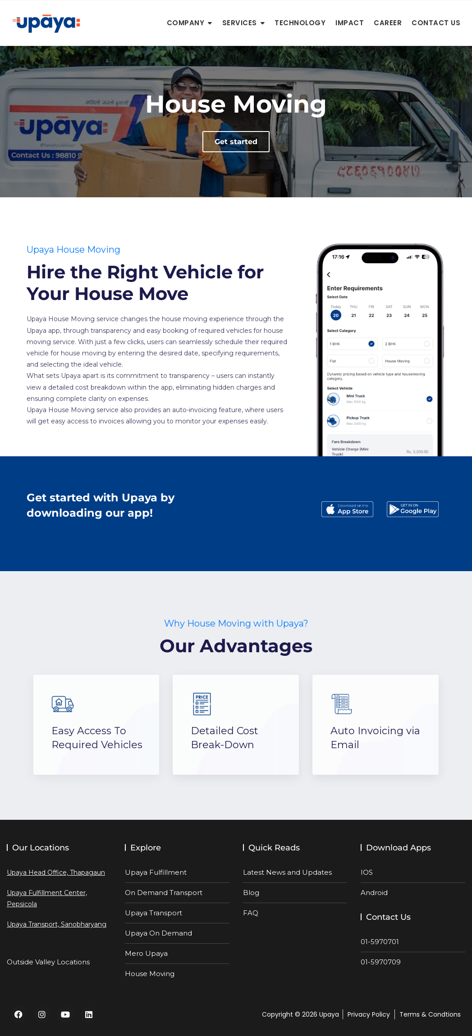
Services (239, 22)
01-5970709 (381, 962)
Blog (251, 892)
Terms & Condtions (430, 1014)
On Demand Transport (163, 892)
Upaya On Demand (158, 933)
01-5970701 (380, 941)
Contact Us (436, 22)
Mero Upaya (146, 953)
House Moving (149, 973)
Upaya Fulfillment (156, 872)
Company (186, 22)
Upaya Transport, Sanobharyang (56, 924)
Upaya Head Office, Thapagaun (56, 872)
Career (388, 22)
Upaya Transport (153, 913)
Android (374, 892)
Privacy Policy (369, 1014)
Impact (349, 22)
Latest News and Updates (287, 872)
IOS (367, 872)
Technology (300, 22)
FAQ (250, 913)
